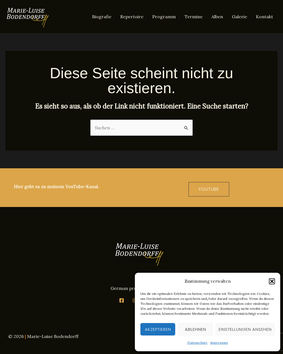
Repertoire (131, 16)
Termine (194, 16)
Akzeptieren (158, 329)
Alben (217, 16)
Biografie (101, 16)
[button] (272, 281)
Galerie (239, 16)
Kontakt (264, 16)
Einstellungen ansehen (245, 329)
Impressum (219, 342)
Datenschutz (197, 342)
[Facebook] (121, 300)
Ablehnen (195, 329)
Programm (164, 16)
